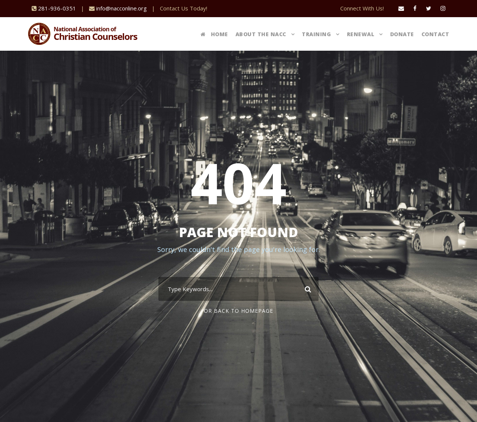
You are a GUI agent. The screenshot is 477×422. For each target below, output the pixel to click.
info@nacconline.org (121, 8)
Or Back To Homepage (238, 310)
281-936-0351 (57, 8)
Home (214, 34)
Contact (435, 34)
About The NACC (261, 34)
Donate (402, 34)
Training (316, 34)
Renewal (361, 34)
